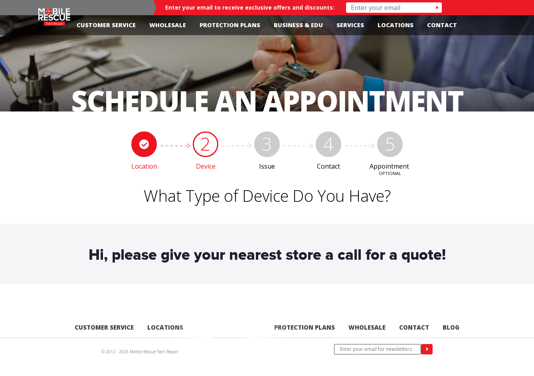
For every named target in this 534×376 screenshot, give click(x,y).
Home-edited (229, 330)
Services (350, 25)
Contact (442, 25)
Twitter (491, 25)
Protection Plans (230, 25)
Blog (451, 327)
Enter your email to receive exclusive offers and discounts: (249, 7)
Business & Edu (298, 25)
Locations (395, 25)
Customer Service (106, 25)
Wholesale (167, 25)
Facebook (481, 25)
